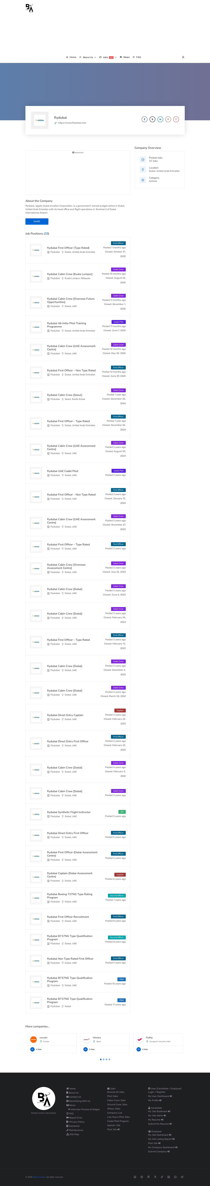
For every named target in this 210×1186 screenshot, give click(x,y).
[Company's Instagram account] (168, 119)
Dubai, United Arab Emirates (164, 171)
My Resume (155, 1119)
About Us (72, 1092)
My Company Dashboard (162, 1147)
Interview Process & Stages (84, 1109)
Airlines (153, 181)
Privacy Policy (75, 1121)
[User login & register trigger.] (183, 57)
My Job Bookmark (159, 1111)
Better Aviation (39, 1177)
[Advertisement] (105, 34)
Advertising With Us (78, 1101)
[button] (87, 57)
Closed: (109, 251)
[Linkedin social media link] (168, 1176)
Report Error (74, 1117)
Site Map (72, 1134)
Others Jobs (113, 1108)
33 (46, 234)
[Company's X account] (152, 119)
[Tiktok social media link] (161, 1176)
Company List (114, 1112)
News (70, 1105)
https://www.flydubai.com (72, 122)
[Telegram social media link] (182, 1176)
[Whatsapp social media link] (175, 1176)
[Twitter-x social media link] (155, 1176)
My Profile (154, 1100)
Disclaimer (73, 1126)
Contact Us (73, 1097)
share (37, 221)
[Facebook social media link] (135, 1176)
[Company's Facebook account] (144, 119)
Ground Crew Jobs (117, 1104)
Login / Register (156, 1092)
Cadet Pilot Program (118, 1121)
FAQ (69, 1113)
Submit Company (159, 1151)
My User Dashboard (160, 1096)
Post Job (113, 1129)
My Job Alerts (157, 1115)
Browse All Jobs (115, 1092)
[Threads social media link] (148, 1176)
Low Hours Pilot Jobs (118, 1117)
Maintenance (74, 1130)
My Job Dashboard (159, 1135)
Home (71, 1088)
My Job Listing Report (161, 1139)
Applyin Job (113, 1125)
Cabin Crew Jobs (116, 1100)
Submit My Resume (160, 1123)
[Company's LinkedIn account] (160, 119)
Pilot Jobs (112, 1096)
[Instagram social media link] (141, 1176)
